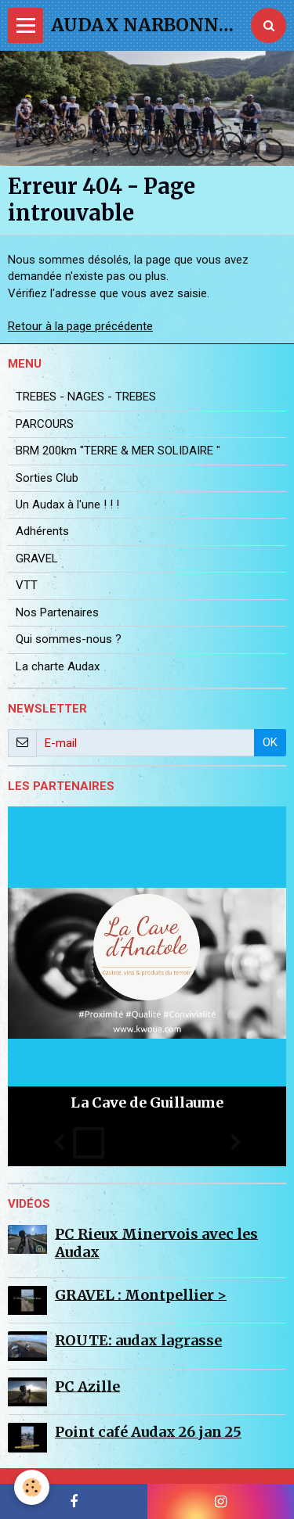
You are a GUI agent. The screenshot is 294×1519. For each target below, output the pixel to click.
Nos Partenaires (57, 612)
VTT (27, 585)
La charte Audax (58, 666)
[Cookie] (31, 1487)
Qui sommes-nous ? (69, 639)
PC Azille (87, 1386)
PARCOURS (45, 424)
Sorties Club (47, 478)
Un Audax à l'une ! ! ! (67, 504)
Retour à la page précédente (80, 326)
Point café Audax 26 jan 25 (148, 1432)
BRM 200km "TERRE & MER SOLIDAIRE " (118, 450)
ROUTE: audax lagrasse (138, 1340)
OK (270, 742)
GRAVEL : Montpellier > (141, 1294)
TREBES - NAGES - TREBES (86, 397)
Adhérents (42, 531)
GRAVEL (37, 558)
